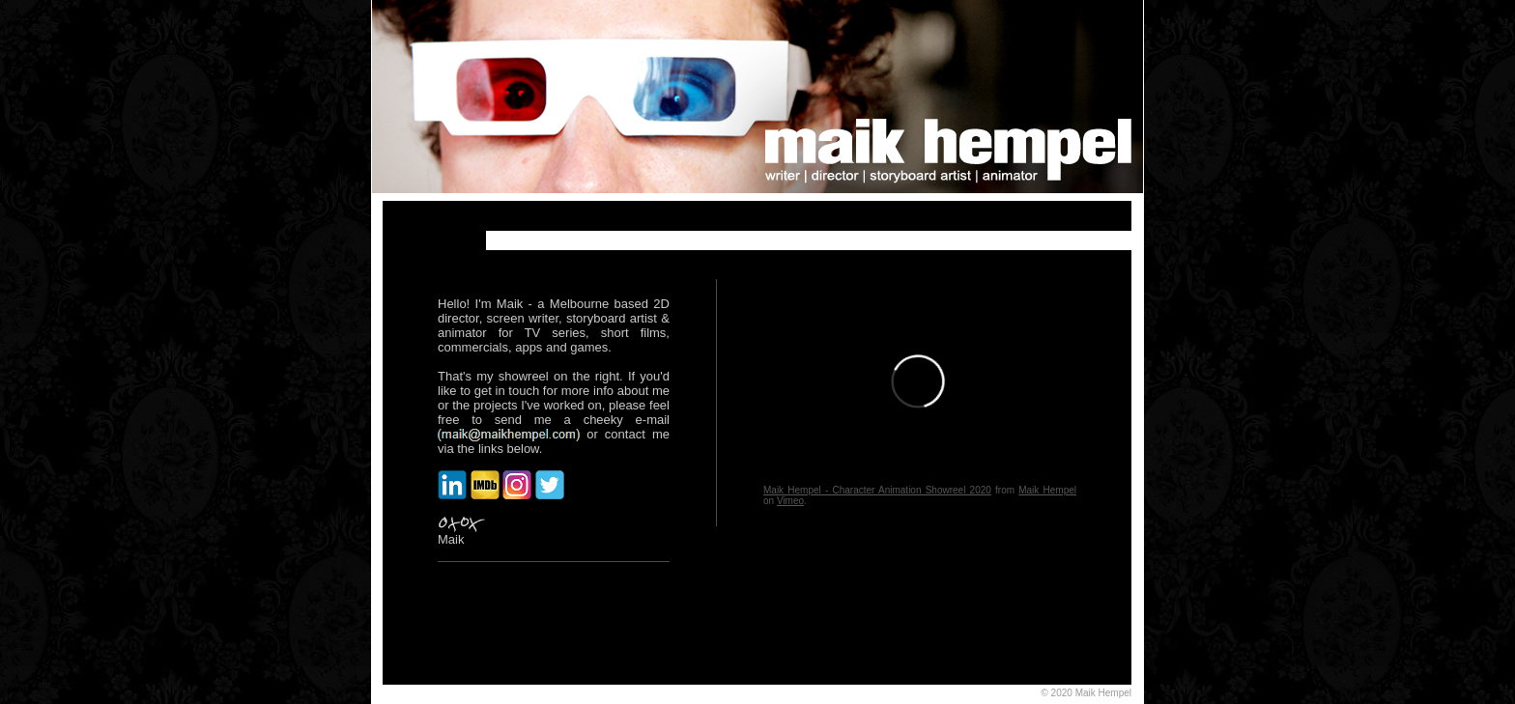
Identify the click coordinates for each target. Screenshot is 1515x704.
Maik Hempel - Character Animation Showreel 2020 (877, 490)
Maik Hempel (1047, 490)
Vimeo (790, 500)
